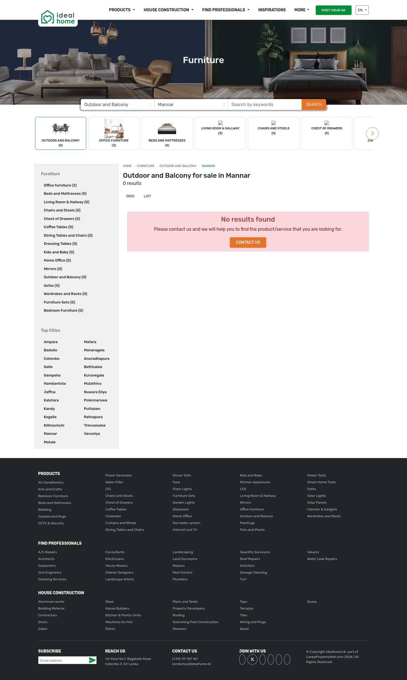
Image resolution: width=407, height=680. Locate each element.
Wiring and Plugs (253, 622)
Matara (90, 342)
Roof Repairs (250, 559)
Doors (42, 622)
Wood (244, 629)
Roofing (179, 615)
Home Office (182, 516)
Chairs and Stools (119, 496)
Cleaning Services (52, 579)
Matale (50, 442)
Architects (46, 559)
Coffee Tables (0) (58, 227)
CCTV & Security (51, 523)
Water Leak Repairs (322, 559)
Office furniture (252, 509)
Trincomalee (95, 425)
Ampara (51, 342)
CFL (108, 489)
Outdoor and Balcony (177, 166)
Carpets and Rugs (52, 516)
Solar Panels (316, 502)
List (147, 196)
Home (127, 166)
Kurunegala (94, 375)
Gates (42, 629)
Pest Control (182, 572)
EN (360, 10)
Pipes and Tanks (185, 602)
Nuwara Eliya (95, 392)
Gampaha (52, 375)
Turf (243, 579)
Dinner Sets (182, 475)
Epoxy (312, 602)
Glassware (181, 509)
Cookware (113, 516)
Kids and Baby (251, 475)
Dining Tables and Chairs (124, 530)
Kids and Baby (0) (59, 252)
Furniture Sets (184, 496)
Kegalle (50, 417)
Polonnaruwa (95, 400)
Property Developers (189, 608)
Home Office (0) (57, 260)
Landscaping (183, 552)
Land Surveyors (185, 559)
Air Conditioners (51, 482)
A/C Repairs (47, 552)
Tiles (243, 615)
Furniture (145, 166)
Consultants (115, 552)
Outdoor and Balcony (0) (65, 277)
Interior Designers (119, 572)
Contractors (47, 615)
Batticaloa (93, 367)
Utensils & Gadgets (322, 509)
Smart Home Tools (321, 482)
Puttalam (92, 409)
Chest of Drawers (119, 502)
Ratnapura (93, 417)
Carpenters (47, 566)
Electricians (114, 559)
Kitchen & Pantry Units (123, 615)
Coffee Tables (115, 509)
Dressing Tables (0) (60, 243)
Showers (179, 629)
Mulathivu (92, 383)
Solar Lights (316, 496)
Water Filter (114, 482)
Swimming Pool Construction (195, 622)
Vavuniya (92, 433)
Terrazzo (246, 608)
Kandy (49, 409)
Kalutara (51, 400)
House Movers (116, 566)
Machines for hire (119, 622)
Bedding (44, 510)
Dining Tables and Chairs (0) (68, 235)
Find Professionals (224, 10)
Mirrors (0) (53, 269)
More (300, 10)
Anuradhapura (96, 358)
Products (120, 10)
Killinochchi (54, 425)
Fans (176, 482)
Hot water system (186, 523)
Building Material (51, 608)
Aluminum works (51, 602)
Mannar (50, 433)
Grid (130, 196)
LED (243, 489)
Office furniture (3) (60, 185)
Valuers (313, 552)
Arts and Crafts (50, 489)
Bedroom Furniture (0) (63, 310)
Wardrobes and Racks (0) (65, 294)
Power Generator (118, 475)
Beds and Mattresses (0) (65, 193)
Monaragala (94, 350)
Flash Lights (182, 489)
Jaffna (49, 392)
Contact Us (248, 242)
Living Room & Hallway (258, 496)
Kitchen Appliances (255, 482)
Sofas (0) (52, 285)
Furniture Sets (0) (59, 302)
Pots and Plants (252, 530)
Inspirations (272, 10)
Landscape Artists (119, 579)
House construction (167, 10)
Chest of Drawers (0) (62, 219)
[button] (372, 133)
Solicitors (247, 566)
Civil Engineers (49, 572)
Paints (110, 629)
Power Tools (316, 475)
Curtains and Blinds (120, 523)
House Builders (117, 608)
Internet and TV (185, 530)
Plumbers (180, 579)
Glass (109, 602)
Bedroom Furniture (53, 496)
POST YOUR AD (334, 10)
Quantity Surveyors (255, 552)
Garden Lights (184, 502)
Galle (48, 367)
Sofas (311, 489)
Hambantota (55, 383)
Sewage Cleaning (253, 572)
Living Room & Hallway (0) (66, 202)
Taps (243, 602)
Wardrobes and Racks (324, 516)
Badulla (50, 350)
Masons (179, 566)
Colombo (51, 358)
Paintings (247, 523)
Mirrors (245, 502)
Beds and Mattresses (54, 503)
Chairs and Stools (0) (62, 210)
